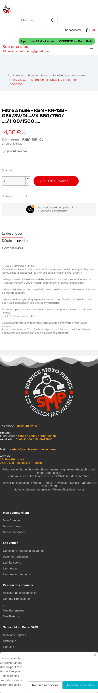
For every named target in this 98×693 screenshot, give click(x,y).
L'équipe (8, 646)
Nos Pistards (11, 616)
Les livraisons (12, 562)
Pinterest (26, 196)
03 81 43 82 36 (15, 47)
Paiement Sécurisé (15, 556)
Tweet (21, 196)
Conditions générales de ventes (23, 550)
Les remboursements (17, 574)
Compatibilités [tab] (12, 248)
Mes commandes (14, 532)
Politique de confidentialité (20, 592)
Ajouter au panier (54, 181)
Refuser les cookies (45, 685)
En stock (7, 143)
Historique (9, 641)
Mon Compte (11, 520)
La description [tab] (12, 233)
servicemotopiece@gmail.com (29, 51)
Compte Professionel (16, 598)
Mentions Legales (14, 635)
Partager (16, 196)
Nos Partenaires (13, 610)
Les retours (10, 568)
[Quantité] (14, 181)
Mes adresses (12, 526)
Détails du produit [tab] (15, 241)
